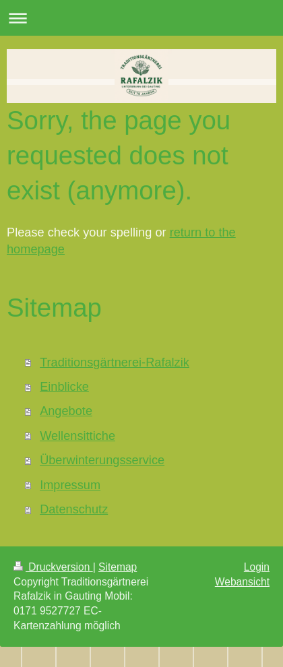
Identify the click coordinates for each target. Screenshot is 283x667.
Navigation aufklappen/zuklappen (141, 17)
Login (257, 567)
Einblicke (64, 386)
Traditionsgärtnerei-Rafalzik (114, 362)
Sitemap (117, 567)
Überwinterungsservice (102, 460)
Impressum (70, 485)
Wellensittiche (77, 436)
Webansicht (242, 581)
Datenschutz (74, 509)
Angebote (66, 411)
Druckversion (53, 567)
